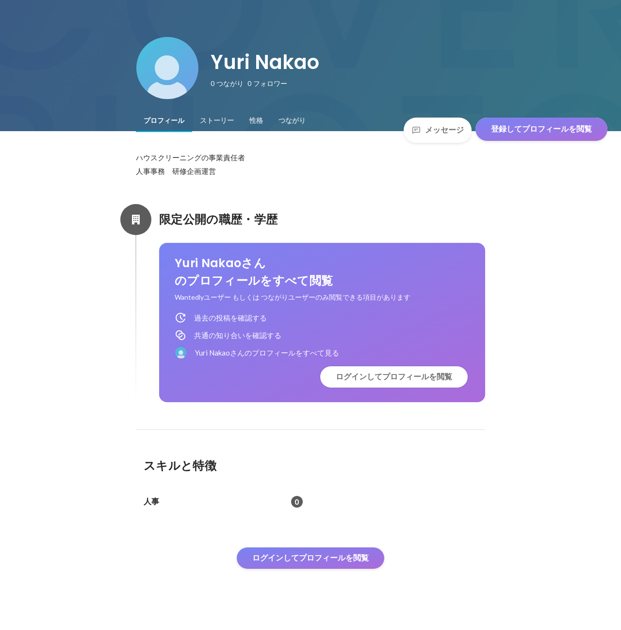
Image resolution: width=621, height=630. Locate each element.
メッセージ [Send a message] (437, 130)
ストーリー (217, 120)
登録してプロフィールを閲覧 (541, 129)
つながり (292, 120)
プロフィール (164, 120)
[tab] (164, 120)
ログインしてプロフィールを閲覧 (394, 376)
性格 (256, 120)
